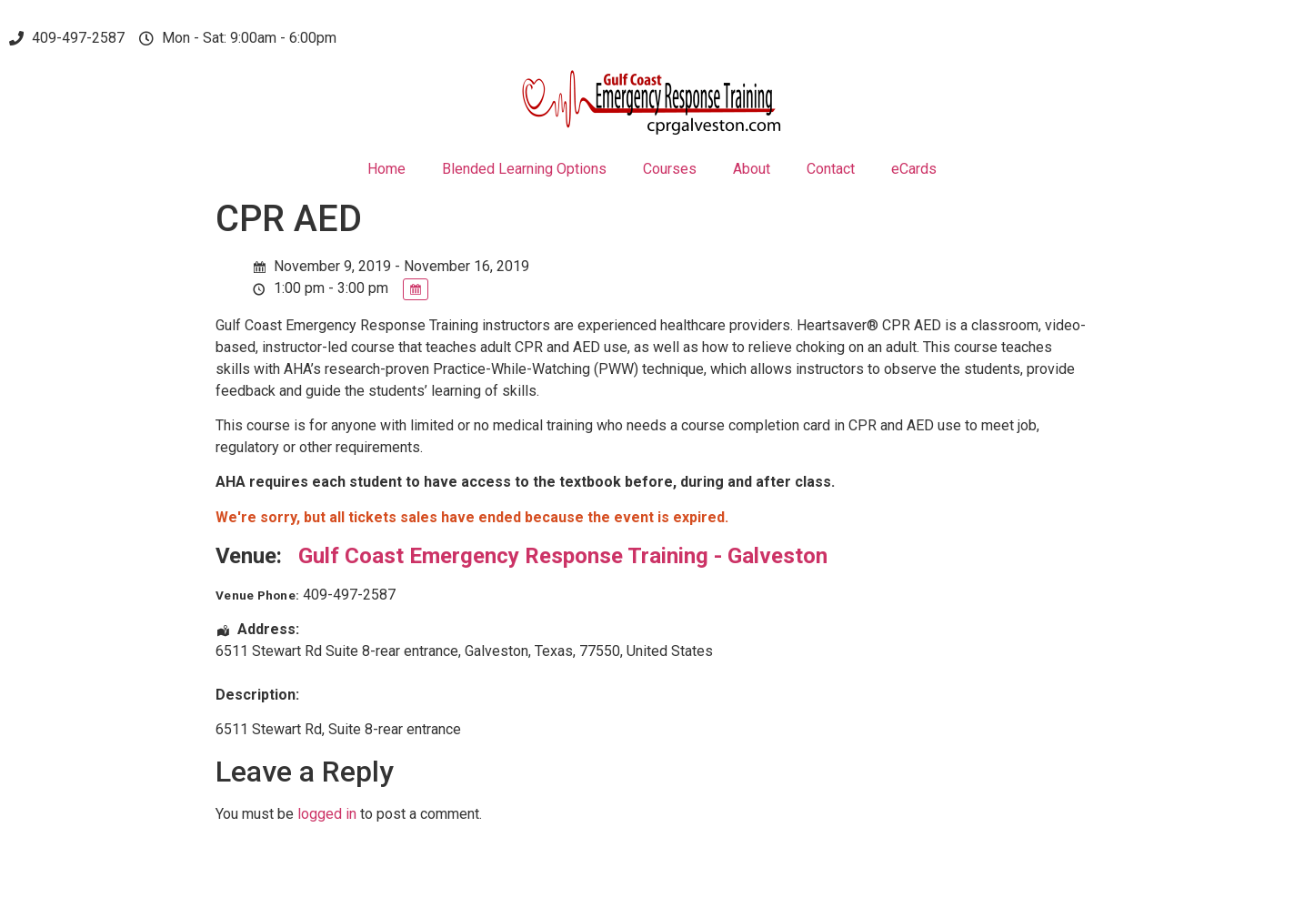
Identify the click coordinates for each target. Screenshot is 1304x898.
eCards (914, 168)
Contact (831, 168)
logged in (326, 813)
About (751, 168)
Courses (670, 168)
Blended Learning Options (524, 168)
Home (386, 168)
